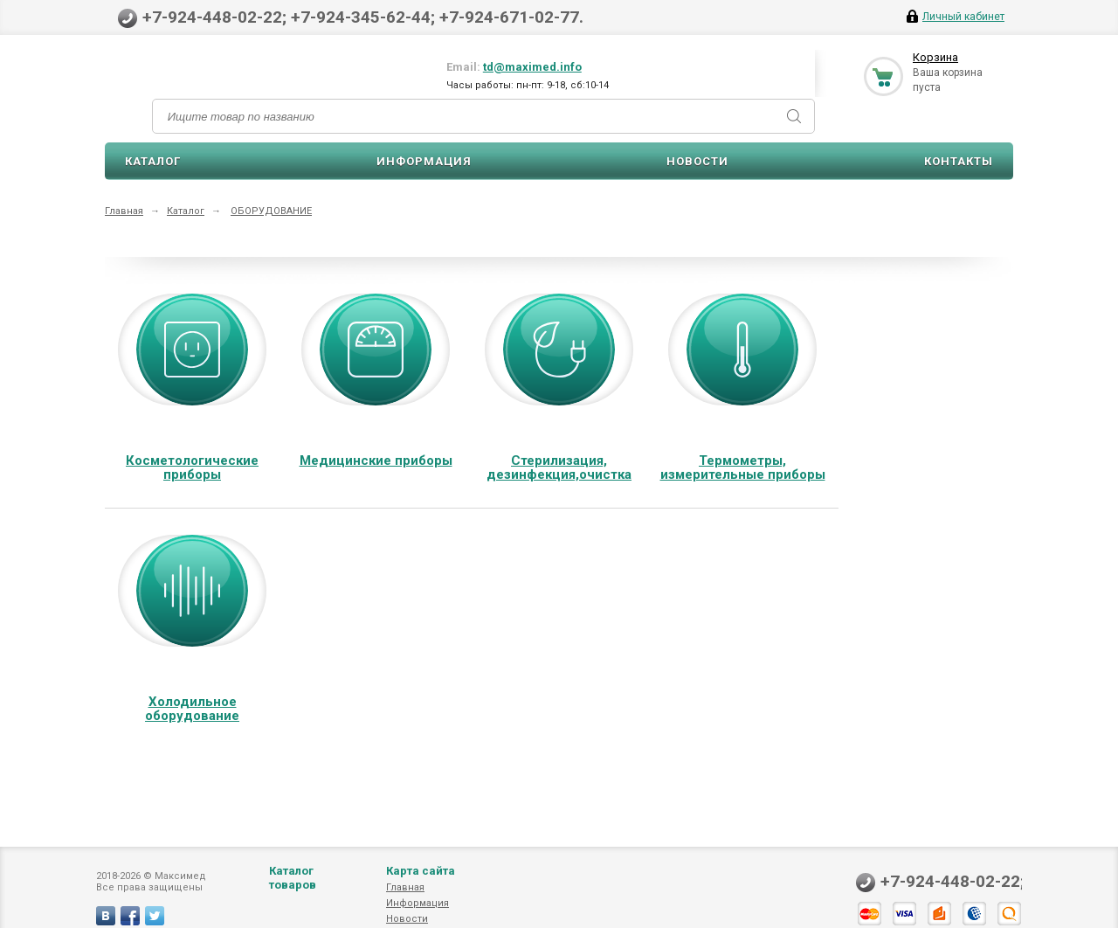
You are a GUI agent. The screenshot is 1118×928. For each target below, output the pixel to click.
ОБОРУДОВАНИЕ (271, 211)
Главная (124, 211)
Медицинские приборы (376, 460)
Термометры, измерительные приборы (742, 467)
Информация (424, 161)
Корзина (935, 57)
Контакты (958, 161)
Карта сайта (420, 888)
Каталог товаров (292, 895)
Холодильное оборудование (192, 709)
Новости (697, 161)
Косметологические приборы (192, 467)
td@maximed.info (532, 66)
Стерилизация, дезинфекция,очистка (559, 467)
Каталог (153, 161)
